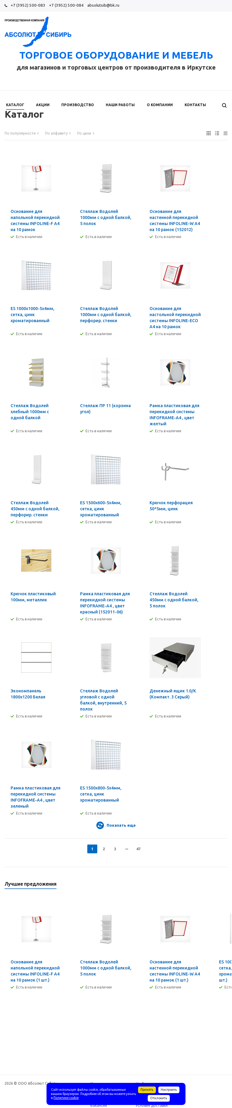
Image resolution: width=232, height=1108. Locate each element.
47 (138, 849)
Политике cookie (66, 1098)
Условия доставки (152, 1105)
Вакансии (98, 1105)
